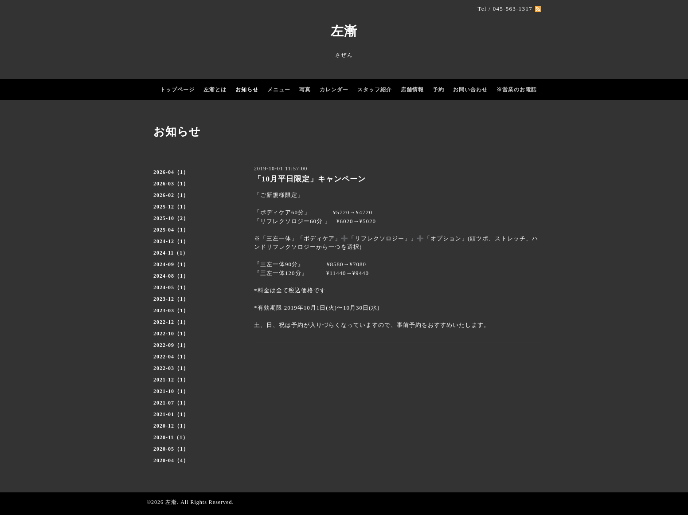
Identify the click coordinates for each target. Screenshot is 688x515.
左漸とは (215, 89)
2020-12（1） (171, 426)
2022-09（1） (171, 345)
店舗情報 (412, 89)
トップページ (177, 89)
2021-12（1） (171, 380)
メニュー (278, 89)
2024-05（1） (171, 287)
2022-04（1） (171, 357)
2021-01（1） (171, 414)
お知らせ (246, 89)
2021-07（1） (171, 403)
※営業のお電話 (516, 89)
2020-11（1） (170, 437)
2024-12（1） (171, 241)
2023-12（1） (171, 299)
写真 (305, 89)
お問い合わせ (470, 89)
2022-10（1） (171, 333)
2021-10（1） (171, 391)
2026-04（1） (171, 172)
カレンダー (334, 89)
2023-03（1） (171, 310)
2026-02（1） (171, 195)
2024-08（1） (171, 276)
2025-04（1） (171, 230)
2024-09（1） (171, 264)
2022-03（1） (171, 368)
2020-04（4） (171, 460)
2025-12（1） (171, 207)
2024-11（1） (170, 253)
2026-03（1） (171, 184)
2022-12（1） (171, 322)
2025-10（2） (171, 218)
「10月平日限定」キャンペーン (310, 179)
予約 (438, 89)
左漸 (344, 31)
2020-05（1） (171, 449)
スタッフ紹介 (374, 89)
